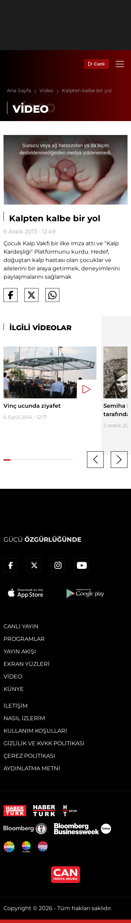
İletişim (15, 705)
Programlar (24, 639)
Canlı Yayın (20, 626)
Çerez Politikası (29, 756)
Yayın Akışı (19, 651)
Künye (13, 689)
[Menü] (120, 64)
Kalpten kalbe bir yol (87, 90)
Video (50, 90)
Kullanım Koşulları (35, 730)
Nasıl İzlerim (24, 718)
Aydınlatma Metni (31, 768)
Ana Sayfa (23, 90)
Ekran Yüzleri (26, 664)
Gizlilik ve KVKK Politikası (44, 743)
